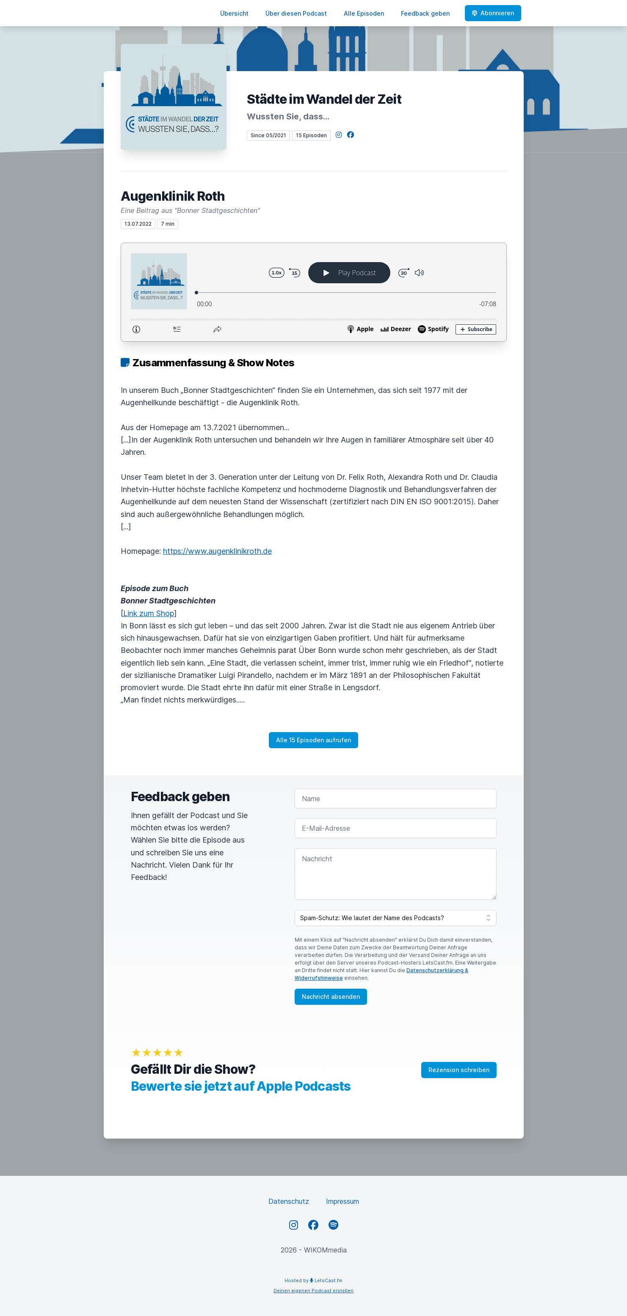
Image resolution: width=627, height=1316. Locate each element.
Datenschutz (288, 1201)
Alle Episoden (364, 13)
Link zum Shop (148, 613)
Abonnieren (493, 13)
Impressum (342, 1201)
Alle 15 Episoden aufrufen (313, 740)
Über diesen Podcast (296, 13)
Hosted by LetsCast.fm (313, 1280)
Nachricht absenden (331, 996)
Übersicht (234, 13)
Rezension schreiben (458, 1069)
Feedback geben (425, 13)
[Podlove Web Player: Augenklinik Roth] (313, 292)
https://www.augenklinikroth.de (217, 551)
